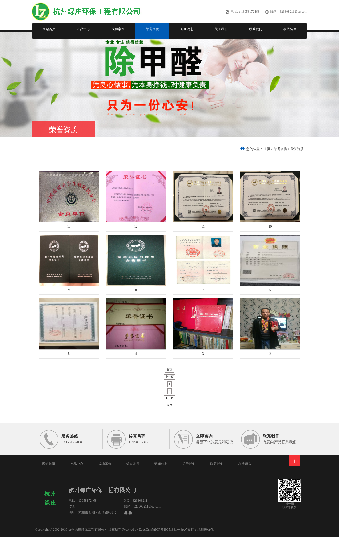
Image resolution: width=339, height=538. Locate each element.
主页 (267, 149)
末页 (169, 406)
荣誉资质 (152, 29)
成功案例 (118, 29)
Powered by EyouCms (136, 531)
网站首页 (49, 29)
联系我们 (255, 29)
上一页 (169, 378)
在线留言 (290, 29)
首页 (169, 371)
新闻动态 (186, 29)
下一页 (169, 399)
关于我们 (221, 29)
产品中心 (83, 29)
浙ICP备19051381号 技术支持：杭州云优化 (183, 531)
